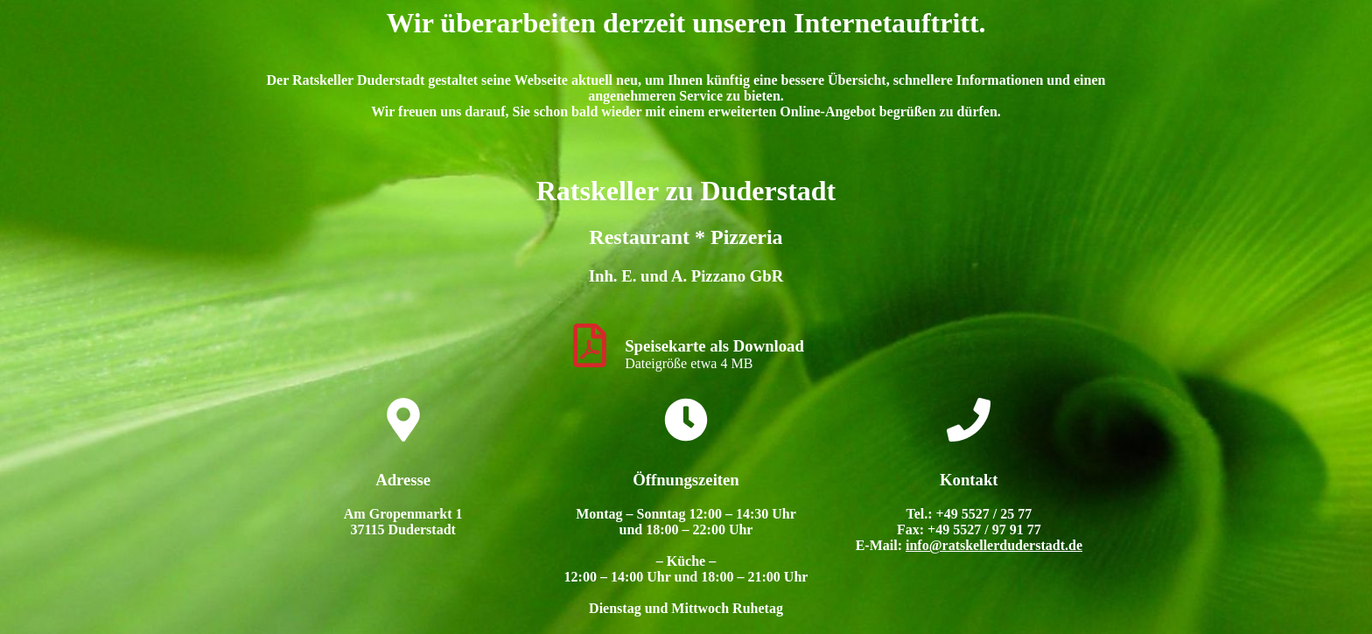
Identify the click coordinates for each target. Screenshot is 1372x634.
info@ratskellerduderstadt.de (994, 545)
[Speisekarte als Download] (590, 345)
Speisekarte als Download (714, 346)
